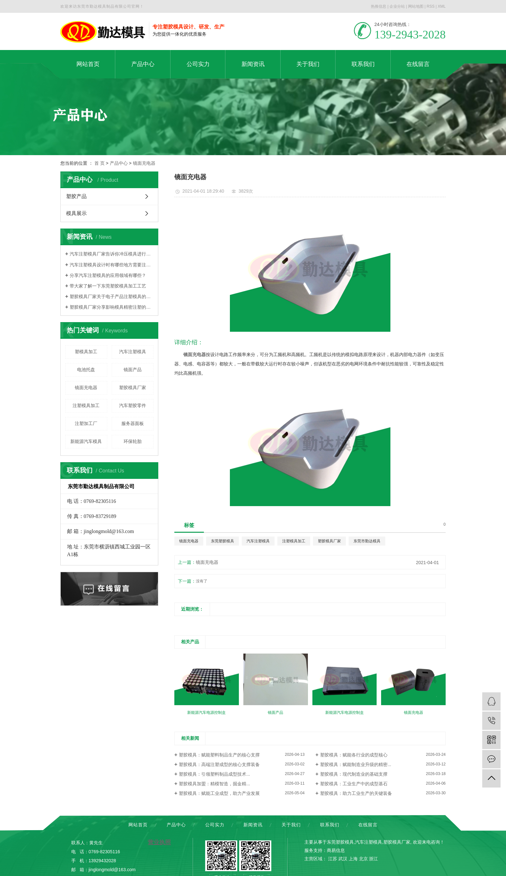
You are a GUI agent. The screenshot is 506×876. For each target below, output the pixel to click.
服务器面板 (132, 423)
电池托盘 (86, 369)
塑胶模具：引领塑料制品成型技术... (214, 774)
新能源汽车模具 (86, 441)
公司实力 (214, 824)
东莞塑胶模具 (222, 541)
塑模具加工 (86, 351)
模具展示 (76, 213)
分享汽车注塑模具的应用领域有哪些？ (108, 275)
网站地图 (415, 6)
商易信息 (336, 850)
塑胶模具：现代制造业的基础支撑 (354, 774)
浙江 (373, 858)
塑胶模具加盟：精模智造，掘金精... (214, 783)
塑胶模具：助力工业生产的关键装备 (356, 793)
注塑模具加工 (86, 405)
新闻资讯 (253, 824)
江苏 (332, 858)
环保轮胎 (133, 441)
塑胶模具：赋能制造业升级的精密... (355, 764)
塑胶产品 (76, 196)
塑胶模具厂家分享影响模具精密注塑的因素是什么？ (111, 307)
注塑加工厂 (86, 423)
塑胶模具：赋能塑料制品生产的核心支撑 (219, 754)
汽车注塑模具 (132, 351)
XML (442, 6)
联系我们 (329, 824)
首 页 (99, 163)
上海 (353, 858)
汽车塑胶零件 (132, 405)
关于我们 (291, 824)
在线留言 (368, 824)
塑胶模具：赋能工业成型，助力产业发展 (219, 793)
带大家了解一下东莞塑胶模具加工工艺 (108, 285)
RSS (431, 6)
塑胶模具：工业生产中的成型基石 (354, 783)
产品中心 (119, 163)
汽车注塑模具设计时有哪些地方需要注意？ (111, 264)
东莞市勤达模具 (366, 541)
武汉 (342, 858)
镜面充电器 (144, 163)
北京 (363, 858)
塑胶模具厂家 (132, 387)
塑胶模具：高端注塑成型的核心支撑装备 (219, 764)
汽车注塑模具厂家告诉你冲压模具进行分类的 (111, 253)
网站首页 (138, 824)
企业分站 (397, 6)
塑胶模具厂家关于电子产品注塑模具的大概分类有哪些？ (111, 296)
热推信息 (378, 6)
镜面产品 (133, 369)
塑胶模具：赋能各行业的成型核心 (354, 754)
